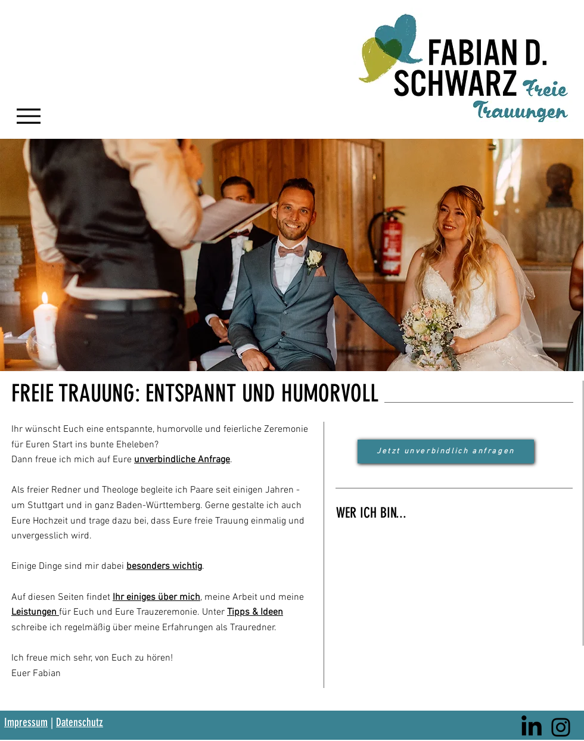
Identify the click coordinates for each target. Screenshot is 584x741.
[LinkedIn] (531, 727)
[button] (291, 255)
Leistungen (35, 612)
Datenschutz (79, 722)
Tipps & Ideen (255, 612)
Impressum (26, 722)
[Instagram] (560, 727)
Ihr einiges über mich (156, 597)
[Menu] (28, 116)
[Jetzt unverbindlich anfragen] (446, 451)
